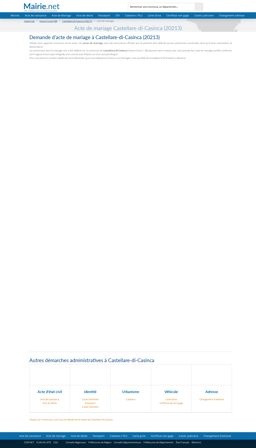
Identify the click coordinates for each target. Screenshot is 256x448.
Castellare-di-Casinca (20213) (77, 21)
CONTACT (29, 442)
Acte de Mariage (61, 15)
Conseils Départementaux (127, 442)
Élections (196, 442)
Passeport (104, 15)
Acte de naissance (35, 15)
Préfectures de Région (99, 442)
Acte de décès (84, 15)
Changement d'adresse (211, 399)
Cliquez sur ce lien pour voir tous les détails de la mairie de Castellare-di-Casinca (71, 419)
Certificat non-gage (177, 15)
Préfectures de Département (158, 442)
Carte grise (139, 436)
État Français (182, 442)
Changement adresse (231, 15)
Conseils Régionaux (76, 442)
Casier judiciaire (204, 15)
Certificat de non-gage (171, 403)
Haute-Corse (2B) (48, 21)
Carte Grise (154, 15)
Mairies (15, 15)
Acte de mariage (56, 436)
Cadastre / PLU (133, 15)
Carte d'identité (90, 399)
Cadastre (130, 399)
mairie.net (29, 21)
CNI (117, 15)
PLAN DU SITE (43, 442)
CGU (55, 442)
